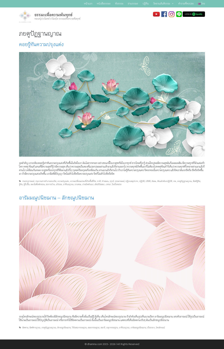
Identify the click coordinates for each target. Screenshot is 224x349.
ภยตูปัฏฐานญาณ (184, 181)
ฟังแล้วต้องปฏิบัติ (164, 181)
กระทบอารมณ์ (28, 181)
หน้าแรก (88, 3)
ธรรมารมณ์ (119, 181)
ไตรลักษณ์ (160, 327)
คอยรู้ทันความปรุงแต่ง (41, 44)
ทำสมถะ (105, 181)
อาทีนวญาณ (68, 184)
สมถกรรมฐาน (93, 327)
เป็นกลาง (151, 327)
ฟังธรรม (119, 3)
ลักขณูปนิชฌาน (64, 327)
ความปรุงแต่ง (63, 181)
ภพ (174, 181)
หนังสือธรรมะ (104, 3)
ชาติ (99, 181)
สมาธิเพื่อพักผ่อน (38, 184)
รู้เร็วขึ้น (26, 184)
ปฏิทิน (146, 3)
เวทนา (108, 184)
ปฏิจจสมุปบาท (132, 181)
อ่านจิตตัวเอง (87, 184)
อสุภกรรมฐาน (112, 327)
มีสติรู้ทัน (196, 181)
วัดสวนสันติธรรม (164, 3)
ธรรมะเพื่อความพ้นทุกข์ (53, 15)
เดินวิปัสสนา (100, 184)
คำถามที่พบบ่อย (186, 3)
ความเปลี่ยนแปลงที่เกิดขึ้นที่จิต (83, 181)
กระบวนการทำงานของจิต (45, 181)
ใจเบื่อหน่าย (117, 184)
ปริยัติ (148, 181)
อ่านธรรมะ (133, 3)
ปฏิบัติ (142, 181)
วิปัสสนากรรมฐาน (79, 327)
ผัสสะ (154, 181)
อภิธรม (59, 184)
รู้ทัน (20, 184)
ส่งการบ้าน (50, 184)
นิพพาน (25, 327)
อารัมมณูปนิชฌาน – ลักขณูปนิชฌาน (56, 198)
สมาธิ (103, 327)
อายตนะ (78, 184)
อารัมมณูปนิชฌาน (138, 327)
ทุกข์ (112, 181)
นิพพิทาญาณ (34, 327)
